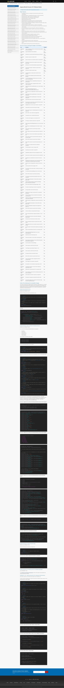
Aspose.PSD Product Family (12, 36)
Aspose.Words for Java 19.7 (35, 9)
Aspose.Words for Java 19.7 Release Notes (37, 3)
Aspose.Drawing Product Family (12, 44)
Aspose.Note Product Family (12, 25)
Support (33, 1)
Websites (37, 1)
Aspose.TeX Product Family (12, 47)
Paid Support (39, 682)
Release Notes (26, 3)
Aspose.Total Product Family (12, 7)
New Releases (16, 682)
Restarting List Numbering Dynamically (27, 572)
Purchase (29, 1)
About (41, 1)
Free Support (33, 682)
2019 (30, 3)
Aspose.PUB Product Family (12, 39)
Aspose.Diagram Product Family (12, 20)
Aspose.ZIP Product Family (12, 33)
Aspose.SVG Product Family (12, 41)
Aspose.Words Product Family (13, 3)
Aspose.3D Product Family (12, 28)
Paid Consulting (44, 682)
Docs (24, 682)
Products (25, 1)
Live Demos (28, 682)
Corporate (10, 52)
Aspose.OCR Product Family (12, 23)
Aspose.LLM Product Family (12, 49)
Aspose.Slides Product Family (12, 15)
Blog (49, 682)
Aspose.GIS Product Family (12, 31)
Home (8, 3)
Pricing (21, 682)
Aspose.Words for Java (21, 3)
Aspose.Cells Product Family (12, 12)
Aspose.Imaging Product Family (12, 17)
